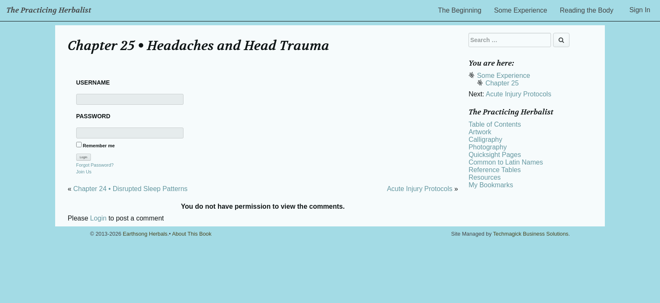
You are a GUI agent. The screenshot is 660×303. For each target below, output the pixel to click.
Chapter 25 (502, 83)
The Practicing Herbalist (48, 10)
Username (93, 82)
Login (98, 218)
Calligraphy (485, 139)
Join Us (84, 171)
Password (93, 116)
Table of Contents (494, 124)
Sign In (639, 9)
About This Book (192, 234)
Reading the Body (586, 10)
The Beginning (460, 10)
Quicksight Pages (494, 154)
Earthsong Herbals (145, 234)
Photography (487, 147)
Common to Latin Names (505, 162)
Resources (484, 177)
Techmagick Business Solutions (530, 234)
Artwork (479, 132)
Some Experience (520, 10)
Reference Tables (494, 169)
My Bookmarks (490, 185)
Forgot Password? (95, 164)
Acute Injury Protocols (419, 188)
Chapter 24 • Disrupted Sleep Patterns (130, 188)
